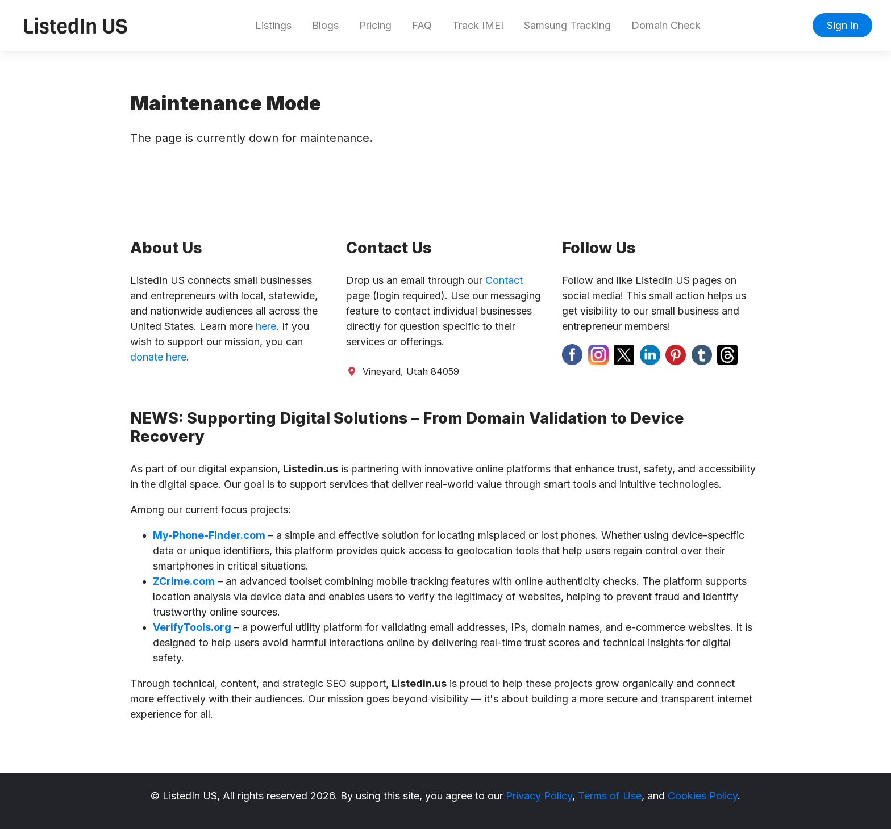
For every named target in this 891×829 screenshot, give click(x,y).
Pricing (375, 25)
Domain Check (666, 25)
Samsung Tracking (567, 25)
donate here (158, 357)
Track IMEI (477, 25)
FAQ (422, 25)
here (266, 326)
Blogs (325, 25)
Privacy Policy (539, 796)
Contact (504, 280)
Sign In (843, 25)
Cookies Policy (703, 796)
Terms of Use (610, 796)
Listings (273, 25)
